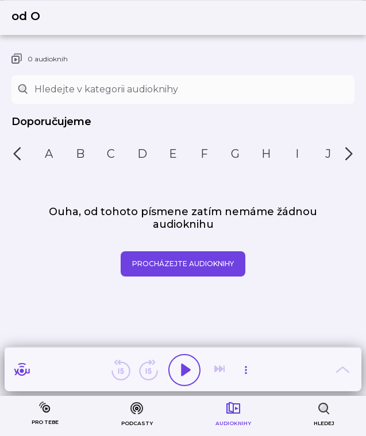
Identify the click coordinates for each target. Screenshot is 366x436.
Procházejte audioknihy (183, 263)
